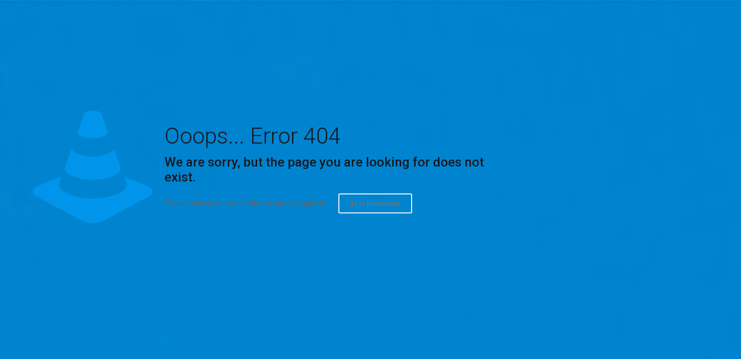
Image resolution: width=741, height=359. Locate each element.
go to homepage (375, 203)
